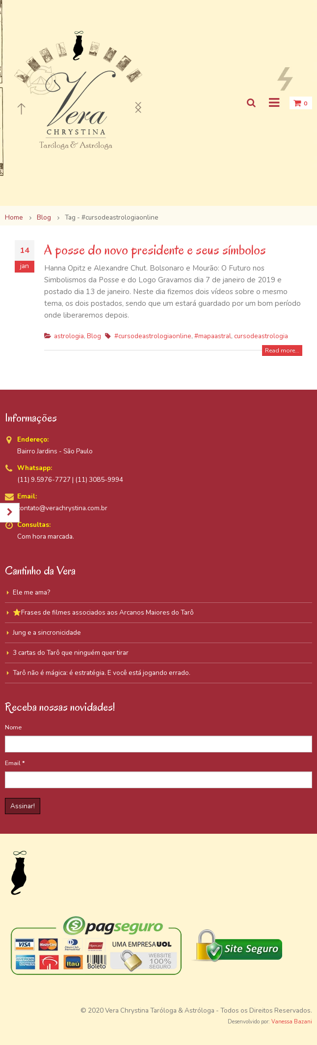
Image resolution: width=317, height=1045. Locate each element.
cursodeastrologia (261, 336)
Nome (13, 727)
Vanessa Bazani (291, 1021)
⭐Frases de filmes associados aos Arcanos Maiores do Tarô (103, 612)
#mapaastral (212, 336)
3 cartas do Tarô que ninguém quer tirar (71, 652)
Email (15, 763)
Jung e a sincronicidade (47, 632)
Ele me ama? (31, 592)
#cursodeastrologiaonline (152, 336)
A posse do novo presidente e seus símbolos (155, 249)
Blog (94, 336)
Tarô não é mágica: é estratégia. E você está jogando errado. (101, 672)
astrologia (69, 336)
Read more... (282, 350)
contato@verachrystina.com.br (62, 508)
